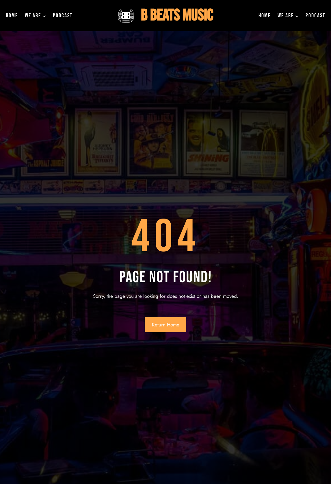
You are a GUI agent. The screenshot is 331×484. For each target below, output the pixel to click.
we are (33, 15)
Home (12, 15)
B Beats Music (177, 15)
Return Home (165, 324)
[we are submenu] (44, 15)
